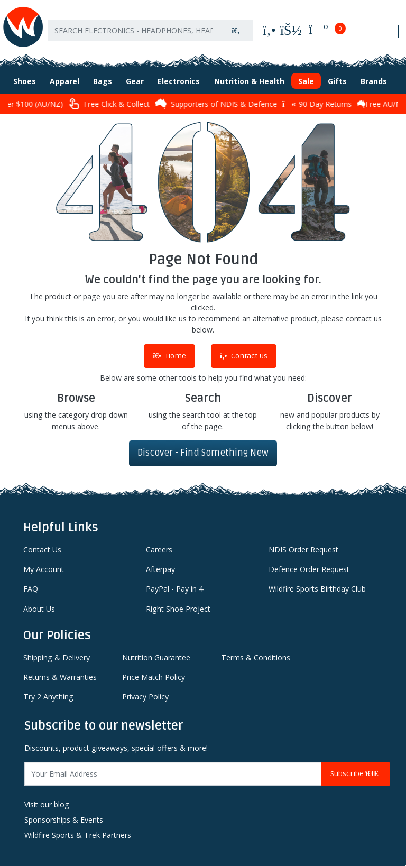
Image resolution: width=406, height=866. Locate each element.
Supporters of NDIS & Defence (226, 103)
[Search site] (236, 30)
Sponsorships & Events (63, 820)
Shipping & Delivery (56, 657)
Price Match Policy (153, 677)
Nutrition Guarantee (156, 657)
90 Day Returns (327, 104)
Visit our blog (46, 804)
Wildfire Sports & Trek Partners (77, 835)
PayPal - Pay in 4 (174, 589)
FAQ (30, 589)
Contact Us (243, 356)
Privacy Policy (145, 697)
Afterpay (160, 569)
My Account (43, 569)
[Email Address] (173, 774)
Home (169, 356)
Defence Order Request (309, 569)
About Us (39, 609)
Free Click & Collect (119, 103)
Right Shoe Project (178, 609)
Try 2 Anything (48, 697)
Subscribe (355, 773)
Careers (159, 550)
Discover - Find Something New (203, 452)
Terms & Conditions (255, 657)
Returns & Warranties (60, 677)
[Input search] (133, 30)
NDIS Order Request (303, 550)
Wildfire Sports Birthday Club (317, 589)
